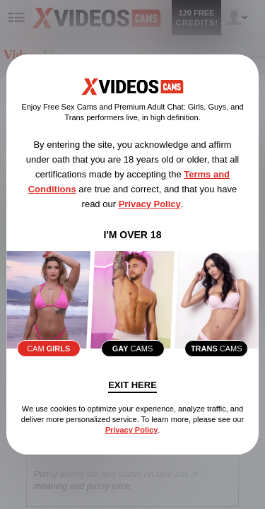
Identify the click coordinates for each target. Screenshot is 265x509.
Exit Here (132, 385)
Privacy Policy (150, 204)
